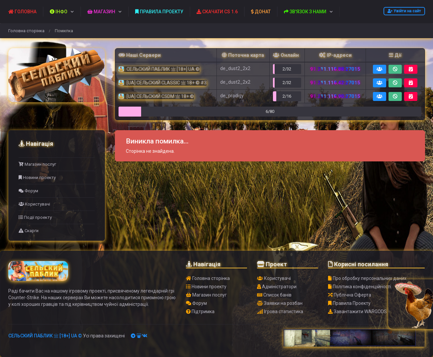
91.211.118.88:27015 (335, 69)
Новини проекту (37, 177)
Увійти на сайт (404, 11)
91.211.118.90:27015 (335, 96)
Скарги (29, 230)
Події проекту (35, 217)
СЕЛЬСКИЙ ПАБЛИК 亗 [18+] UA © (45, 335)
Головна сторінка (26, 30)
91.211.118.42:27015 (335, 83)
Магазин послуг (37, 164)
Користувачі (34, 204)
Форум (28, 190)
